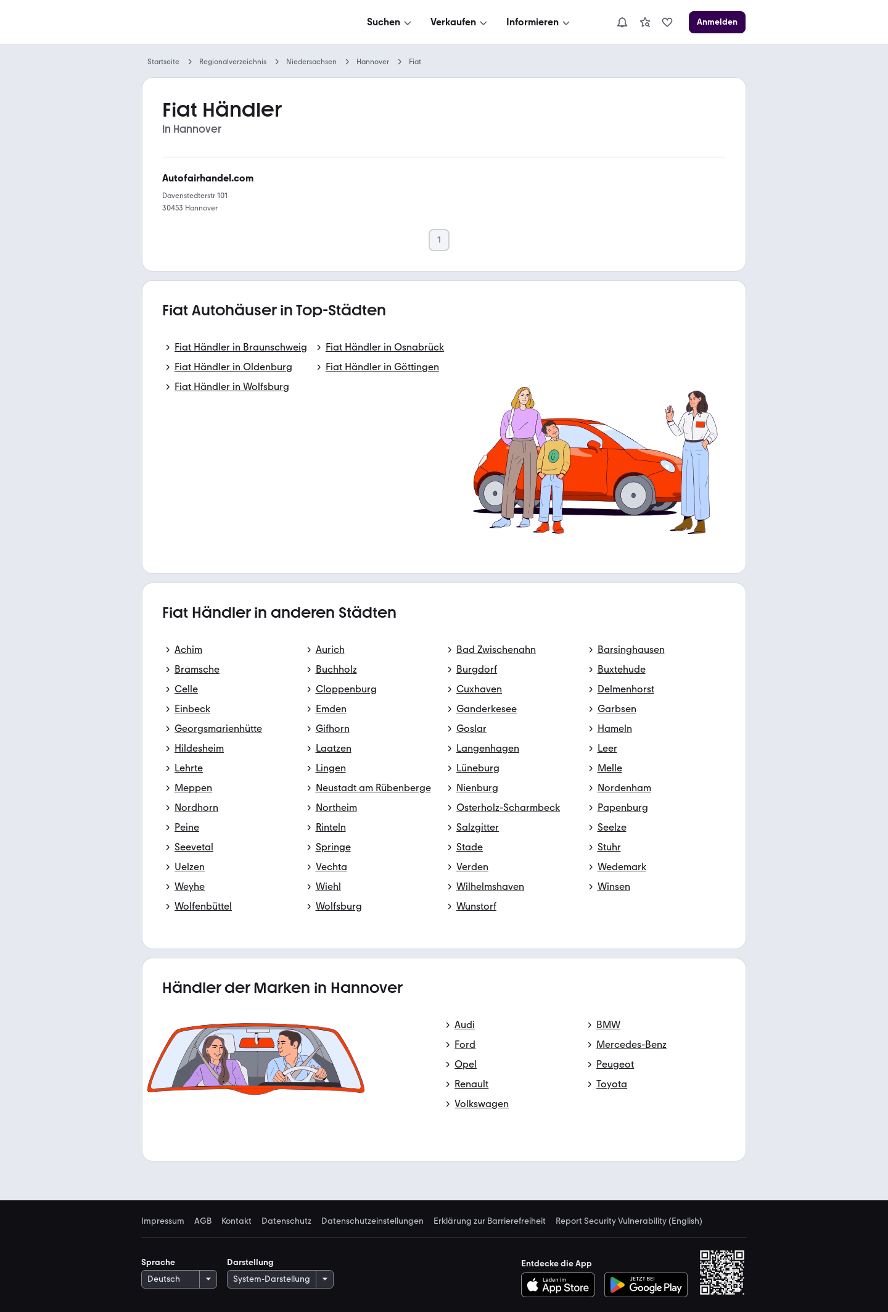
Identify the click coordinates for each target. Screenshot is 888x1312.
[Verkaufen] (460, 22)
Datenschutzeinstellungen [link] (372, 1221)
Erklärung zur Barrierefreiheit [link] (490, 1221)
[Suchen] (390, 22)
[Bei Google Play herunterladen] (646, 1285)
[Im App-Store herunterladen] (561, 1285)
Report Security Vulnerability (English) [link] (629, 1221)
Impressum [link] (162, 1221)
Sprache (158, 1262)
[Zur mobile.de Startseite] (234, 22)
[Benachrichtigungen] (622, 22)
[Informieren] (539, 22)
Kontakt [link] (236, 1221)
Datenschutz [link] (286, 1221)
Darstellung (250, 1262)
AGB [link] (203, 1221)
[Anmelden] (717, 22)
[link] (645, 22)
